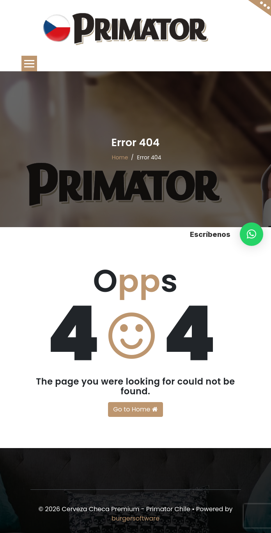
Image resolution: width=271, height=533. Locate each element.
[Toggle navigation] (29, 63)
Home (120, 157)
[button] (251, 234)
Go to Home (135, 409)
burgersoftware (135, 518)
